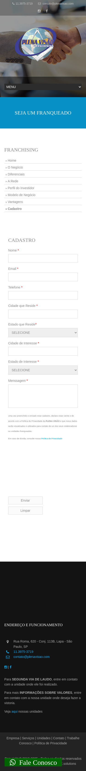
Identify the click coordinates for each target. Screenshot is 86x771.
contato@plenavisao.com (56, 3)
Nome (13, 250)
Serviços (28, 738)
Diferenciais (16, 174)
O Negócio (15, 167)
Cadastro (15, 209)
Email (13, 269)
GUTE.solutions (65, 763)
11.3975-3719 (22, 3)
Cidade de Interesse (23, 343)
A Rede (13, 181)
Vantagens (15, 202)
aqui (14, 711)
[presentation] (43, 461)
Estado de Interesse (23, 361)
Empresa (12, 738)
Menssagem (18, 381)
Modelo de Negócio (22, 195)
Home (12, 160)
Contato (58, 738)
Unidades (43, 738)
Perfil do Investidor (21, 188)
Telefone (15, 287)
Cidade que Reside (23, 306)
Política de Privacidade (51, 438)
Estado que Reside (22, 324)
